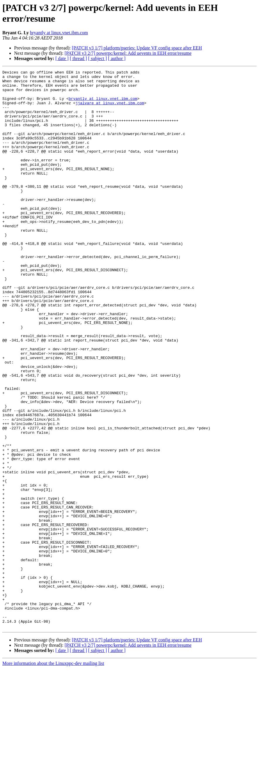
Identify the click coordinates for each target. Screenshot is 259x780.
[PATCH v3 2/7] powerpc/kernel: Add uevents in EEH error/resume (127, 53)
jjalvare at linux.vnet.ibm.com (110, 109)
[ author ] (117, 58)
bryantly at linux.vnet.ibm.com (59, 32)
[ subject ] (97, 58)
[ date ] (62, 58)
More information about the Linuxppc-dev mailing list (53, 774)
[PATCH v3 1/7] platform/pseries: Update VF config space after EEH (137, 47)
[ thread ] (78, 58)
